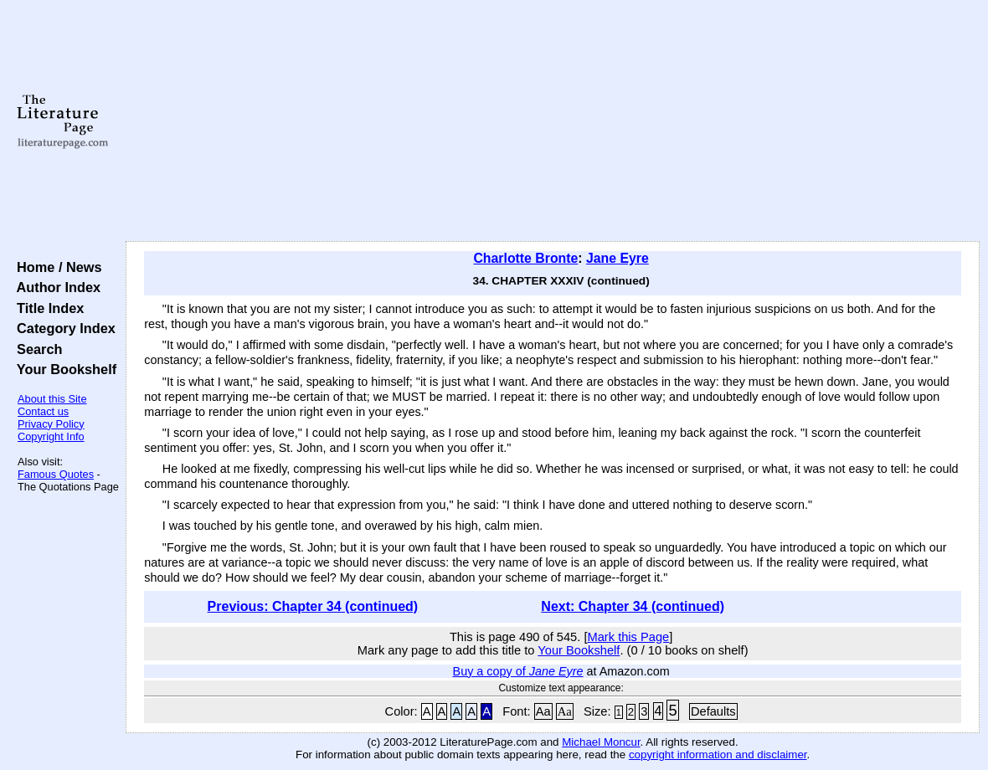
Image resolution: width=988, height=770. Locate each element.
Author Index (54, 287)
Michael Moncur (601, 742)
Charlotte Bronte (525, 258)
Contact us (43, 411)
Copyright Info (51, 436)
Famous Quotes (56, 474)
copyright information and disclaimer (718, 754)
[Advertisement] (553, 121)
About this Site (52, 399)
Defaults (713, 711)
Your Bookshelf (62, 369)
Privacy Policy (51, 424)
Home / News (55, 267)
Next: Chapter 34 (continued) (632, 606)
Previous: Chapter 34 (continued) (313, 606)
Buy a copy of (518, 671)
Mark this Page (629, 637)
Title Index (46, 308)
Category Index (62, 328)
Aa (543, 711)
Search (35, 349)
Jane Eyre (617, 258)
